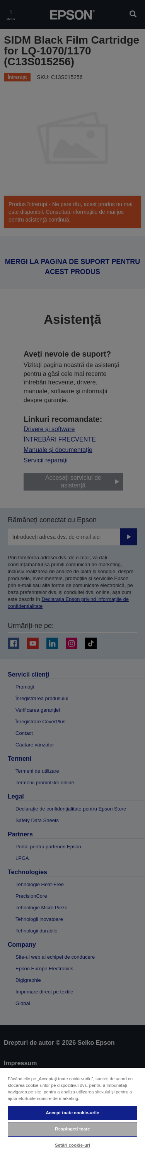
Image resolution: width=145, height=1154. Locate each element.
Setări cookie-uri (72, 1145)
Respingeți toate (72, 1129)
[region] (72, 1110)
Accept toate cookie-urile (72, 1112)
